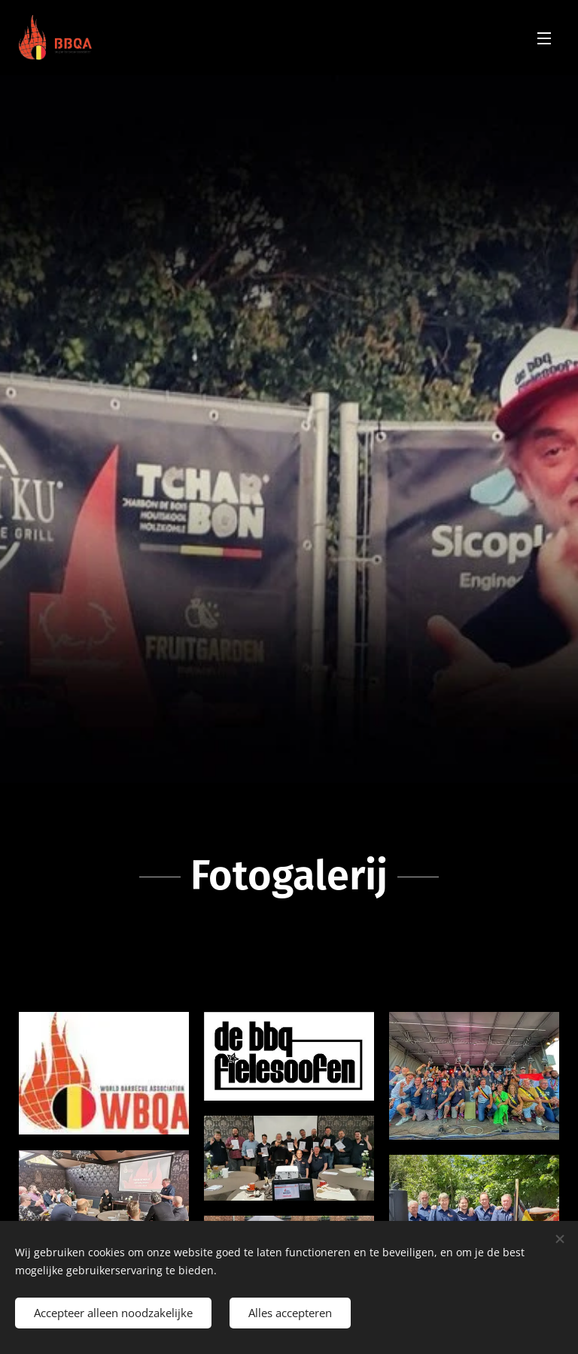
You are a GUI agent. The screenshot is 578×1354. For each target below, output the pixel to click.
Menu (544, 38)
